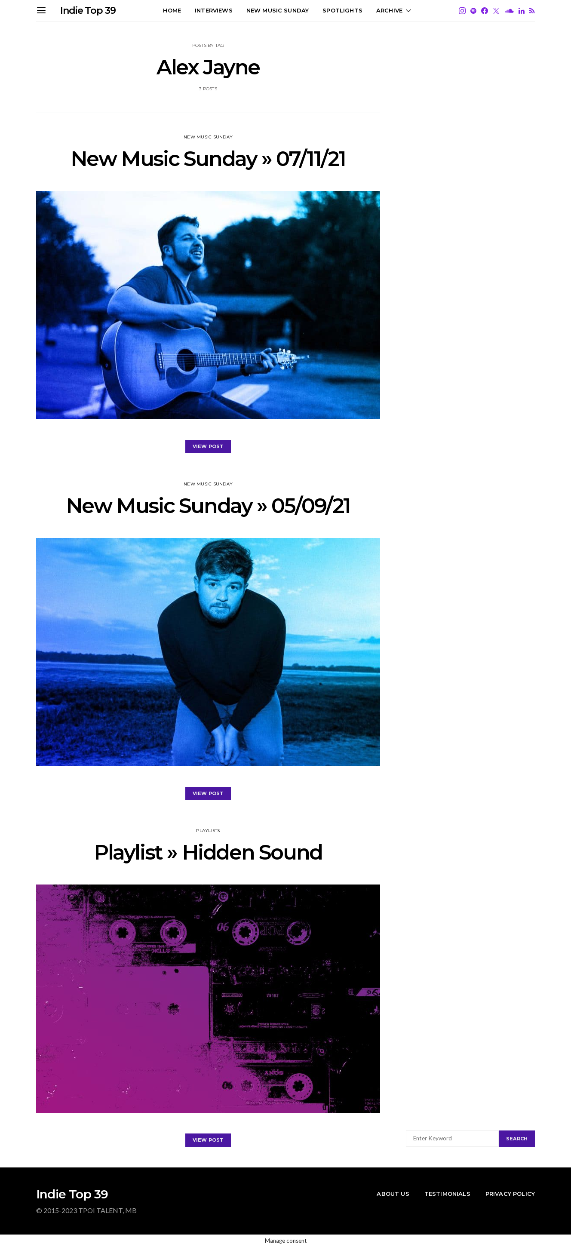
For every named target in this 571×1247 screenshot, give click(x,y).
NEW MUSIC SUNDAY (277, 10)
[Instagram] (462, 10)
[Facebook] (484, 10)
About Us (393, 1193)
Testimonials (447, 1193)
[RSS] (532, 10)
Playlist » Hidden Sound (208, 852)
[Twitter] (496, 10)
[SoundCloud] (509, 10)
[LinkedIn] (522, 10)
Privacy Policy (510, 1193)
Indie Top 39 (88, 10)
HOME (172, 10)
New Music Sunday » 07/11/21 (208, 158)
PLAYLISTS (208, 830)
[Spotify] (473, 10)
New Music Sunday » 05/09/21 (208, 505)
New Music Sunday (208, 137)
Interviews (214, 10)
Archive (389, 10)
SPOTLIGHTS (342, 10)
